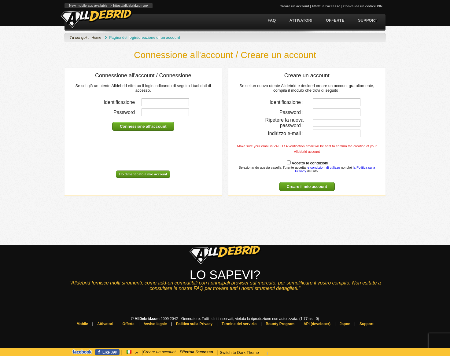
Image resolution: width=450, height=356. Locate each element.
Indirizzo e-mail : (285, 133)
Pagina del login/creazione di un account (144, 37)
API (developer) (317, 324)
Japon (345, 324)
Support (367, 20)
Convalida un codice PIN (362, 6)
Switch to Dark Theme (239, 352)
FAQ (272, 20)
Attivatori (301, 20)
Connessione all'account (143, 126)
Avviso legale (155, 324)
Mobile (82, 324)
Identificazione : (121, 102)
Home (96, 37)
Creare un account (294, 6)
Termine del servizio (239, 324)
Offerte (335, 20)
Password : (125, 112)
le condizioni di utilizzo (323, 167)
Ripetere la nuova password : (284, 122)
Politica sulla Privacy (194, 324)
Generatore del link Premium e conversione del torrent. (96, 19)
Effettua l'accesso (326, 6)
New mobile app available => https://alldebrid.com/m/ (108, 5)
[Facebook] (107, 352)
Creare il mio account (307, 186)
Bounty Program (280, 324)
